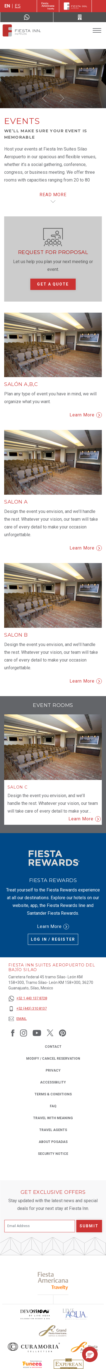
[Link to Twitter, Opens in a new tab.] (50, 1033)
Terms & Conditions (53, 1094)
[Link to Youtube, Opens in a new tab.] (37, 1033)
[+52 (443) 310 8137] (27, 1008)
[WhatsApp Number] (26, 17)
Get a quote (53, 284)
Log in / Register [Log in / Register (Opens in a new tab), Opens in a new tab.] (53, 939)
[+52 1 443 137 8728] (27, 998)
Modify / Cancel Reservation (53, 1059)
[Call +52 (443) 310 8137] (79, 17)
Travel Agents (53, 1130)
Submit (89, 1226)
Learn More (86, 415)
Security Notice (53, 1154)
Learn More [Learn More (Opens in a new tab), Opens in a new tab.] (53, 926)
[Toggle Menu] (97, 30)
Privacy (53, 1070)
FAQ (53, 1106)
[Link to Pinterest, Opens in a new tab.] (62, 1033)
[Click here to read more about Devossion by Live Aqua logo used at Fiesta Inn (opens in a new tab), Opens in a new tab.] (34, 1314)
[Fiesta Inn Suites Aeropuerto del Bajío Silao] (22, 30)
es (18, 6)
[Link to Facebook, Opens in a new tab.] (12, 1033)
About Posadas (53, 1142)
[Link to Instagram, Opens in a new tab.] (23, 1033)
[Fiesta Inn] (75, 6)
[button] (44, 98)
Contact (53, 1047)
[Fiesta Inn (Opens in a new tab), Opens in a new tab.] (48, 6)
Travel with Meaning (53, 1118)
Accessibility (53, 1082)
